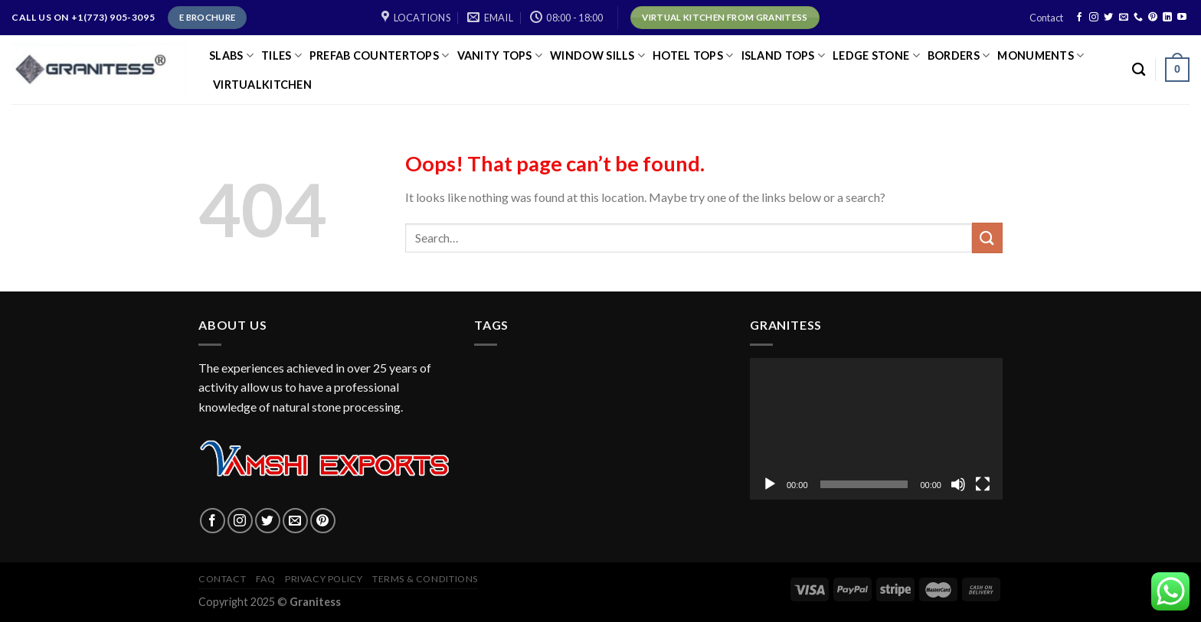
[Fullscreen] (982, 484)
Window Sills (597, 55)
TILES (281, 55)
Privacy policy (324, 579)
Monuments (1040, 55)
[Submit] (987, 237)
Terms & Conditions (425, 579)
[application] (876, 429)
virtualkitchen (262, 84)
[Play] (769, 484)
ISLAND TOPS (783, 55)
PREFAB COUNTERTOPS (379, 55)
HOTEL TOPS (693, 55)
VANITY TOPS (500, 55)
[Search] (1138, 70)
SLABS (231, 55)
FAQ (266, 579)
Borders (959, 55)
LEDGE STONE (876, 55)
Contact (1046, 17)
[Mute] (958, 484)
